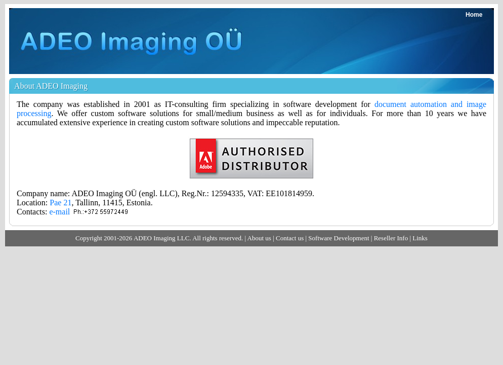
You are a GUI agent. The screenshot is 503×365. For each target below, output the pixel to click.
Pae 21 (60, 202)
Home (474, 14)
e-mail (59, 211)
